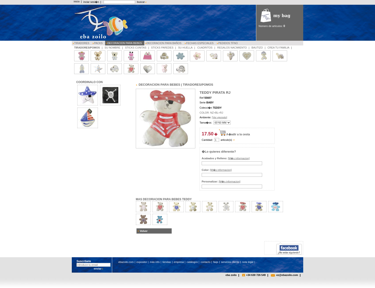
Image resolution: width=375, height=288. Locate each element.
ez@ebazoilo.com (287, 275)
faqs (215, 262)
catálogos (192, 262)
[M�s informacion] (239, 158)
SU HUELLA (185, 47)
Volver (144, 231)
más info (155, 262)
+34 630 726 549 (256, 275)
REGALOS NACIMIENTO (232, 47)
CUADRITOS (205, 47)
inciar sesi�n (91, 1)
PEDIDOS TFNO (228, 43)
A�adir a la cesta (238, 134)
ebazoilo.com (126, 262)
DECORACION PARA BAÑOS (164, 43)
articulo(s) (226, 139)
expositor (141, 262)
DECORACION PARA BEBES (124, 43)
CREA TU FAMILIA (279, 47)
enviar (97, 268)
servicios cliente (230, 262)
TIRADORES (81, 43)
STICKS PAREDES (162, 47)
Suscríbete (84, 261)
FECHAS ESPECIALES (199, 43)
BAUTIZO (257, 47)
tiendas (166, 262)
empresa (179, 262)
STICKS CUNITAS (135, 47)
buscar (141, 1)
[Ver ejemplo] (219, 117)
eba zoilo (231, 275)
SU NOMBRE (112, 47)
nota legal (247, 262)
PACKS (98, 43)
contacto (205, 262)
